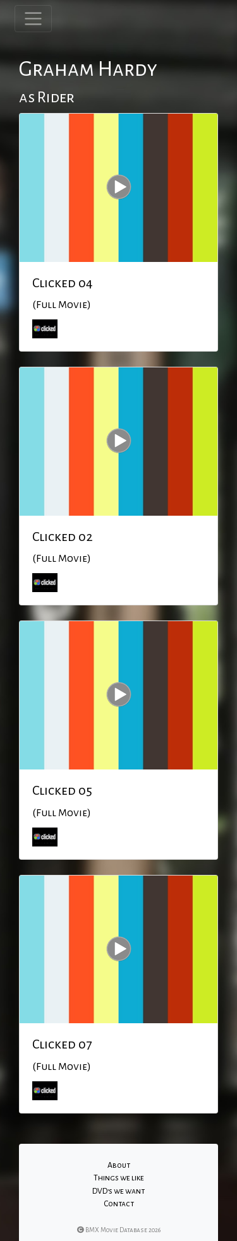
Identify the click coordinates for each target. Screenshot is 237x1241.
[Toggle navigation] (33, 18)
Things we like (119, 1177)
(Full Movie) (61, 305)
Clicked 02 (62, 536)
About (118, 1165)
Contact (119, 1203)
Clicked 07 (62, 1044)
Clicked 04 (62, 283)
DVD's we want (118, 1191)
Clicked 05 (62, 790)
